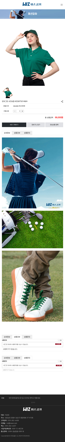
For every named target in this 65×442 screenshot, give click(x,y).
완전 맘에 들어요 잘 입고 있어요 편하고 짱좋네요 (23, 398)
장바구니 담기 (36, 125)
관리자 (34, 402)
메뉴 (62, 4)
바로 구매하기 (14, 125)
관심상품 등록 (54, 125)
